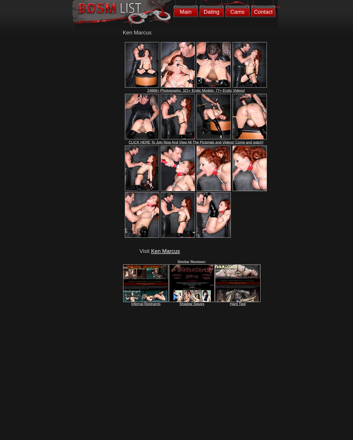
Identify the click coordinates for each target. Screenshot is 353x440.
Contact (263, 12)
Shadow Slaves (191, 304)
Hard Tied (237, 304)
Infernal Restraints (146, 304)
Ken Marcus (165, 251)
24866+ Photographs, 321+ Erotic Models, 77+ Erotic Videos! (196, 91)
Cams (237, 12)
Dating (211, 12)
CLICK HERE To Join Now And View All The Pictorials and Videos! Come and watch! (196, 142)
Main (185, 12)
